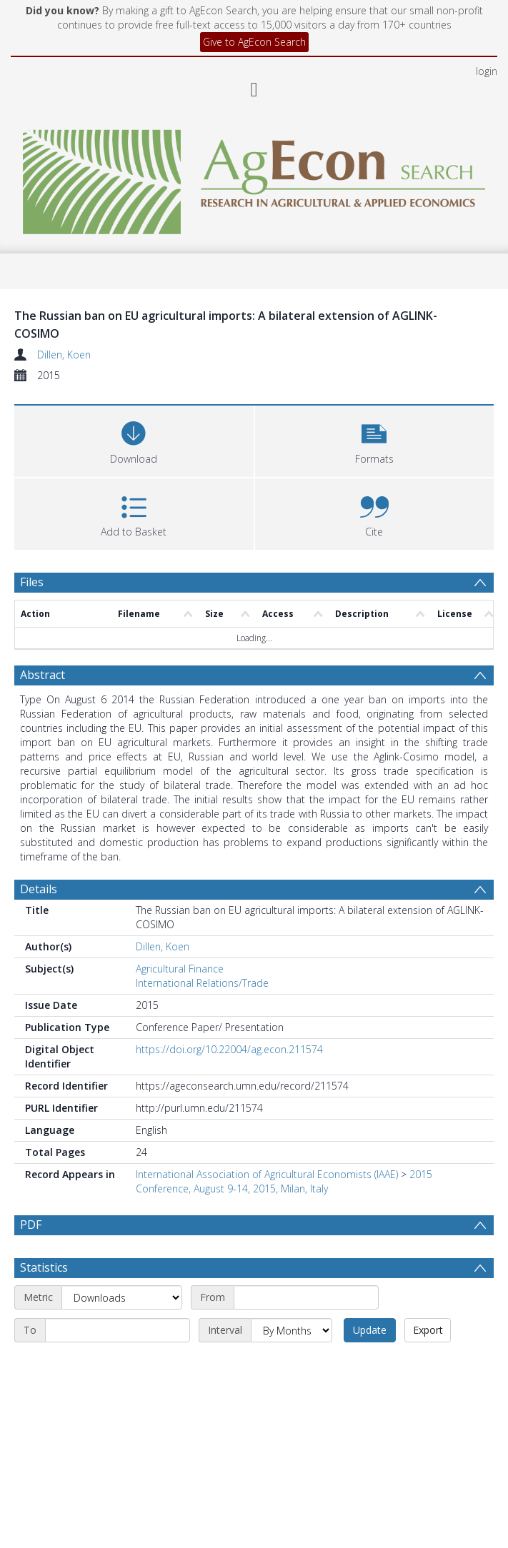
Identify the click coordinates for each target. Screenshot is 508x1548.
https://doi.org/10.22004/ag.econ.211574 (229, 1049)
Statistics (44, 1302)
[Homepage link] (254, 178)
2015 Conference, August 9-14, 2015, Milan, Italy (284, 1181)
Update (370, 1364)
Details (38, 889)
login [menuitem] (486, 71)
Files (32, 582)
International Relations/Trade (202, 983)
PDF (30, 1224)
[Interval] (291, 1364)
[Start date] (306, 1332)
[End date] (117, 1364)
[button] (374, 439)
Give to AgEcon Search (254, 42)
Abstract (42, 675)
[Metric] (121, 1332)
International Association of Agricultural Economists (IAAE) (267, 1174)
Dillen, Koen (64, 354)
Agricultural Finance (180, 968)
